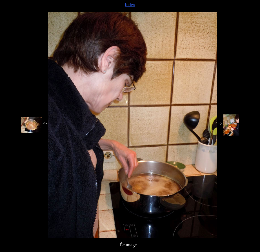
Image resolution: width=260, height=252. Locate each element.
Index (130, 4)
